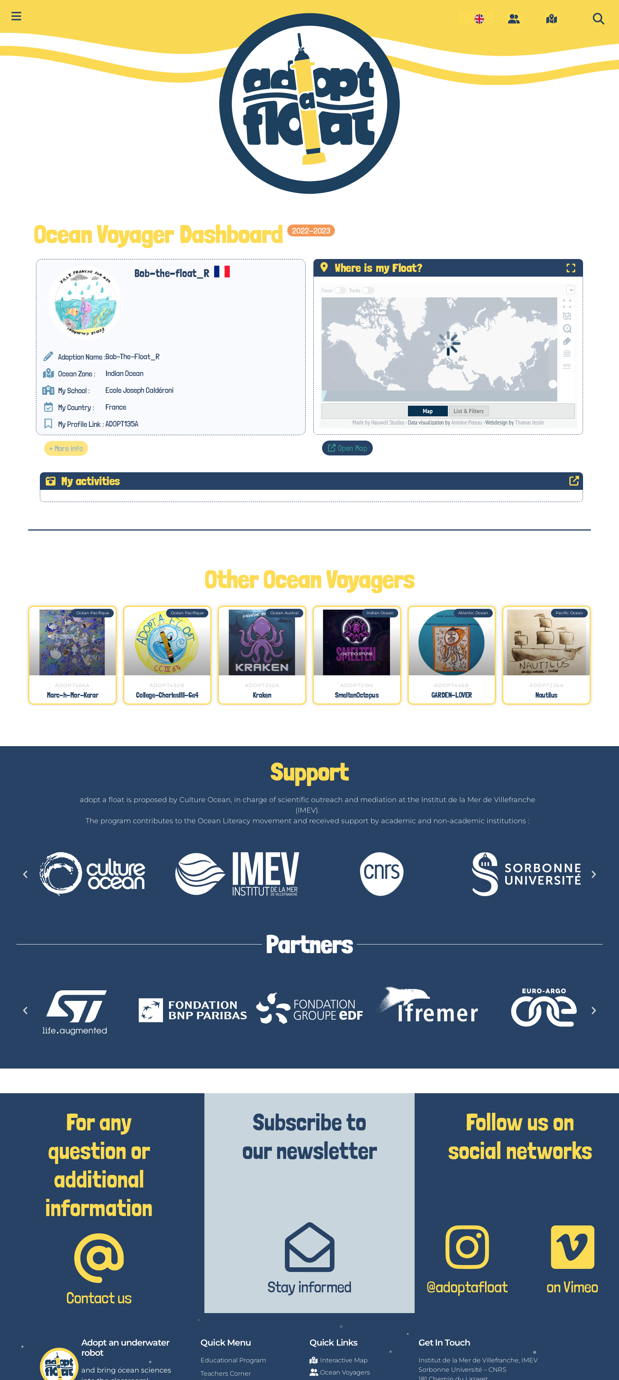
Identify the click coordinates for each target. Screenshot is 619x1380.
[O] (513, 18)
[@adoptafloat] (467, 1247)
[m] (551, 18)
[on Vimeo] (573, 1247)
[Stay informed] (310, 1247)
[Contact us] (99, 1258)
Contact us (99, 1297)
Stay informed (310, 1286)
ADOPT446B (451, 685)
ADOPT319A (356, 685)
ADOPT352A (262, 685)
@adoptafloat (467, 1286)
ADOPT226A (547, 685)
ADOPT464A (72, 685)
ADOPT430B (167, 685)
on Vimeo (572, 1286)
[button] (598, 19)
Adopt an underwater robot (125, 1347)
